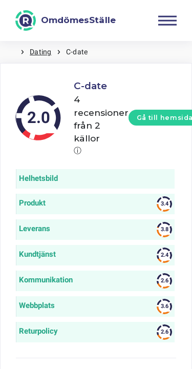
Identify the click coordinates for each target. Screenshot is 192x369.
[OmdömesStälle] (65, 20)
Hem (10, 52)
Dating (40, 52)
